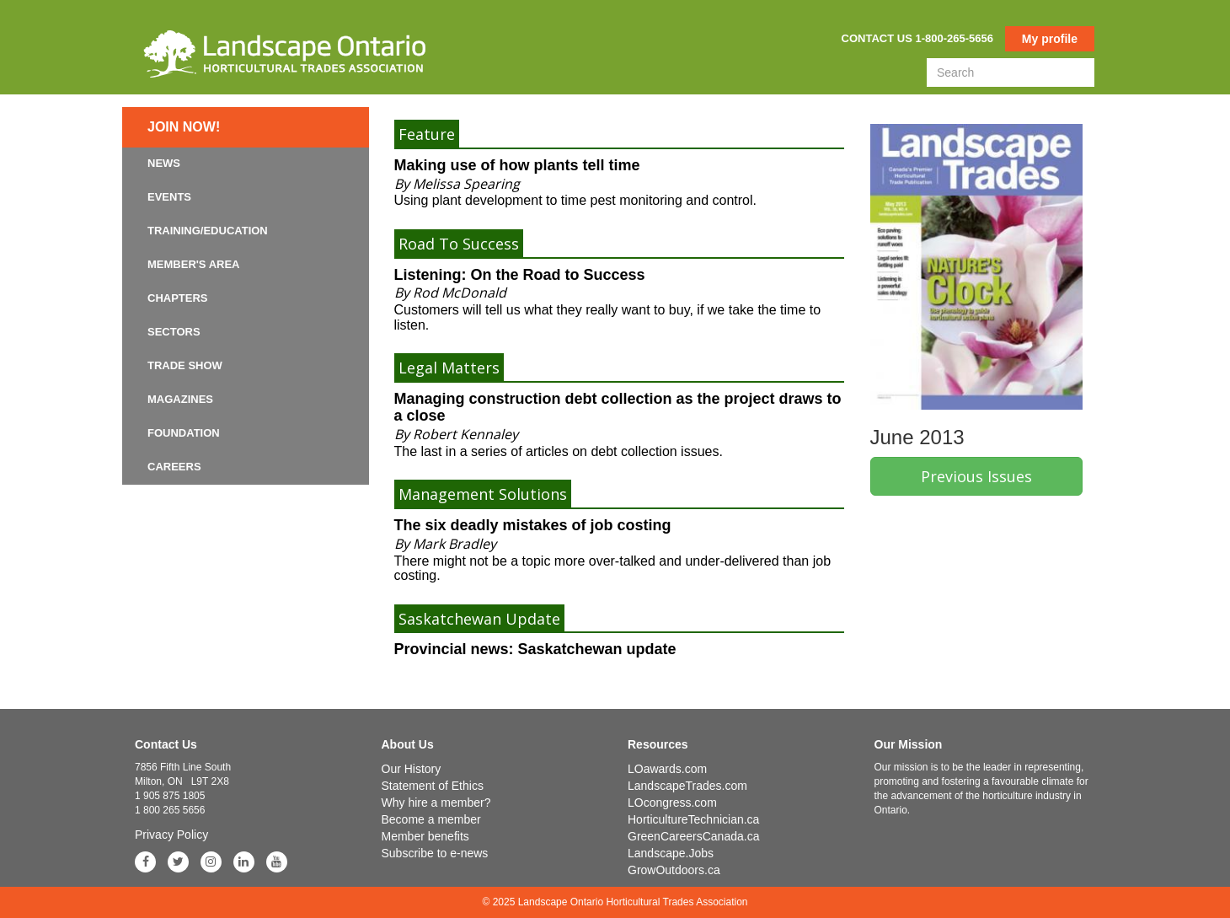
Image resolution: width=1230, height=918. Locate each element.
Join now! (183, 127)
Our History (411, 769)
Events (169, 197)
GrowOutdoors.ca (674, 870)
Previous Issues (976, 476)
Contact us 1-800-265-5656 (917, 38)
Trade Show (184, 365)
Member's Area (193, 264)
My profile (1050, 39)
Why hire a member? (436, 802)
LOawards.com (667, 769)
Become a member (431, 819)
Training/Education (207, 230)
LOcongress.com (672, 802)
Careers (174, 466)
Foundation (183, 433)
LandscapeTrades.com (687, 785)
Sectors (174, 331)
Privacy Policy (171, 834)
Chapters (177, 298)
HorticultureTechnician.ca (693, 819)
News (163, 163)
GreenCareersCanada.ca (693, 836)
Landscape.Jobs (671, 853)
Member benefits (425, 836)
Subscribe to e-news (435, 853)
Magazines (180, 399)
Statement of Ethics (433, 785)
